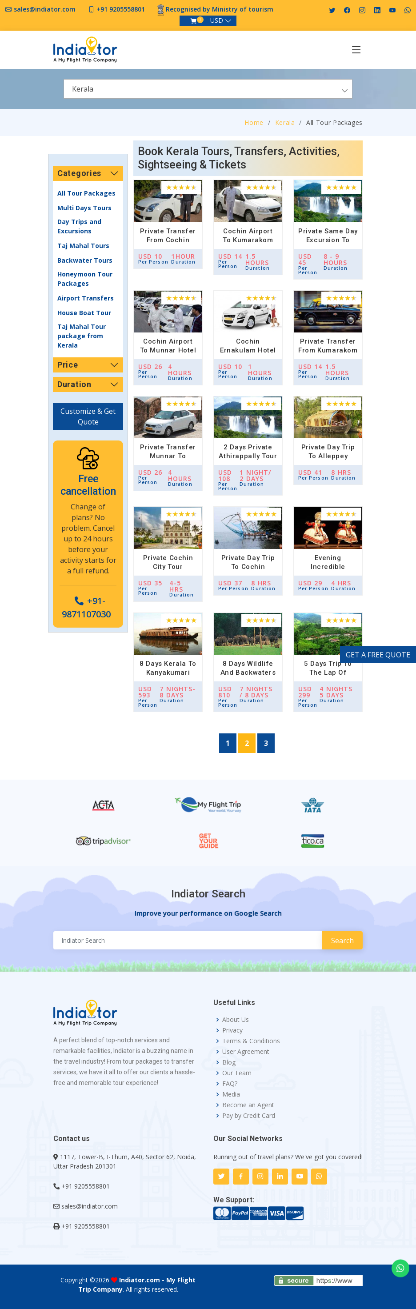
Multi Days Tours (84, 208)
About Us (235, 1020)
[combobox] (208, 89)
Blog (229, 1062)
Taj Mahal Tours (83, 245)
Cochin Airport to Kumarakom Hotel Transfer (248, 240)
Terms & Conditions (251, 1041)
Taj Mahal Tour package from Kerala (81, 335)
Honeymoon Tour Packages (84, 279)
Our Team (237, 1073)
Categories (79, 173)
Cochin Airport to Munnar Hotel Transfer (168, 350)
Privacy (232, 1030)
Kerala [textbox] (82, 89)
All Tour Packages (86, 193)
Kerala (285, 122)
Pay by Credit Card (248, 1116)
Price (67, 364)
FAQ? (229, 1084)
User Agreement (245, 1052)
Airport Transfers (85, 298)
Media (231, 1094)
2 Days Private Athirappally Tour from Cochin (248, 456)
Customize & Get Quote (88, 416)
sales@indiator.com (45, 9)
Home (254, 122)
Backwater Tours (84, 260)
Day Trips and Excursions (79, 226)
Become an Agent (248, 1105)
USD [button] (216, 20)
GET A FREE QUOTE (378, 655)
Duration (74, 384)
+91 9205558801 (120, 9)
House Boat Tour (84, 312)
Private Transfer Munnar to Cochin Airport (168, 456)
